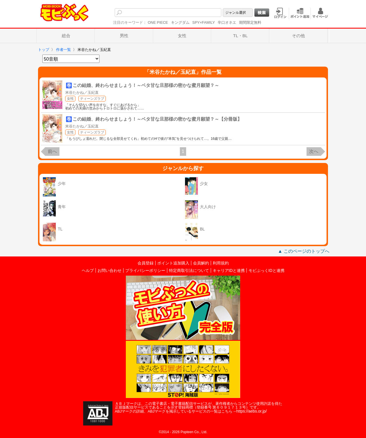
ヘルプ (88, 270)
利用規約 (221, 263)
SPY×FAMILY (203, 22)
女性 (182, 35)
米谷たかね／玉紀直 (82, 92)
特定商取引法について (189, 270)
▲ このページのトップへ (303, 251)
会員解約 (201, 263)
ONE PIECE (158, 22)
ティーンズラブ (92, 99)
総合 (66, 35)
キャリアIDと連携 (229, 270)
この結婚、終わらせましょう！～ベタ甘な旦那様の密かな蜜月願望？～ (146, 85)
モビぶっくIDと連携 (266, 270)
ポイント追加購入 (173, 263)
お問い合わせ (110, 270)
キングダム (180, 22)
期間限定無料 (250, 22)
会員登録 (146, 263)
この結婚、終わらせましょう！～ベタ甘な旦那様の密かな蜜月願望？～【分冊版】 (157, 119)
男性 (124, 35)
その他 (298, 35)
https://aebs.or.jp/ (251, 411)
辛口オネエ (227, 22)
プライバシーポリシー (145, 270)
